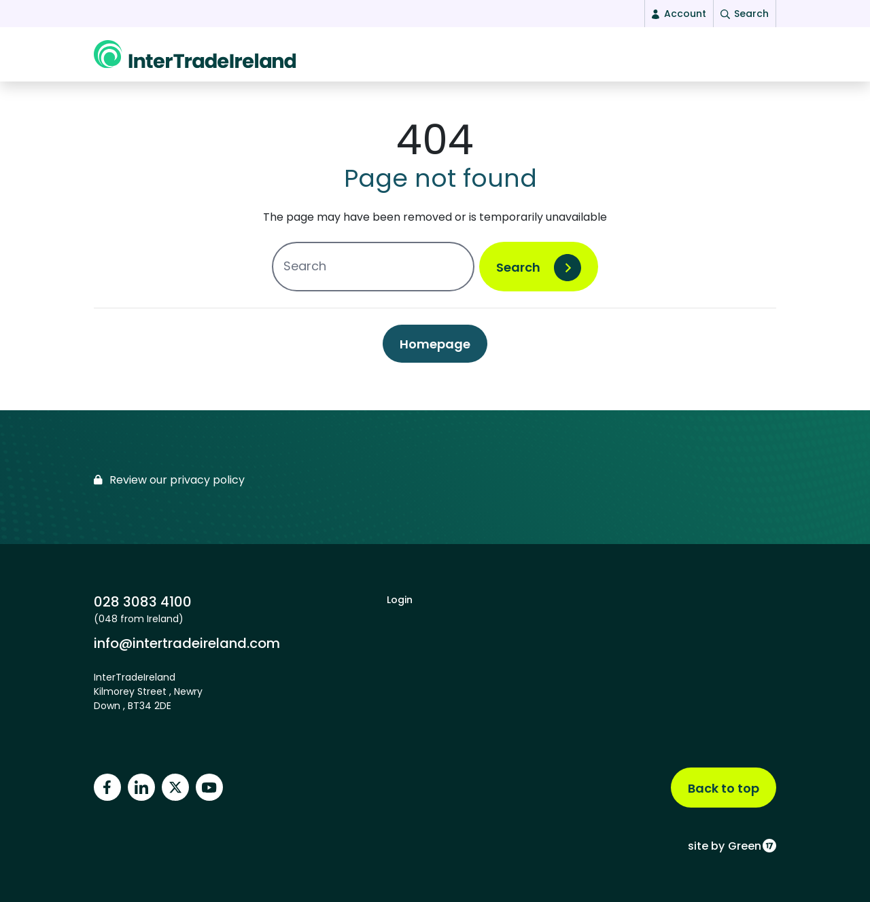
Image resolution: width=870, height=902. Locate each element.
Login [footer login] (400, 600)
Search (518, 274)
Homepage (435, 350)
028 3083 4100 (143, 601)
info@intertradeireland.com (187, 643)
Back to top (723, 788)
